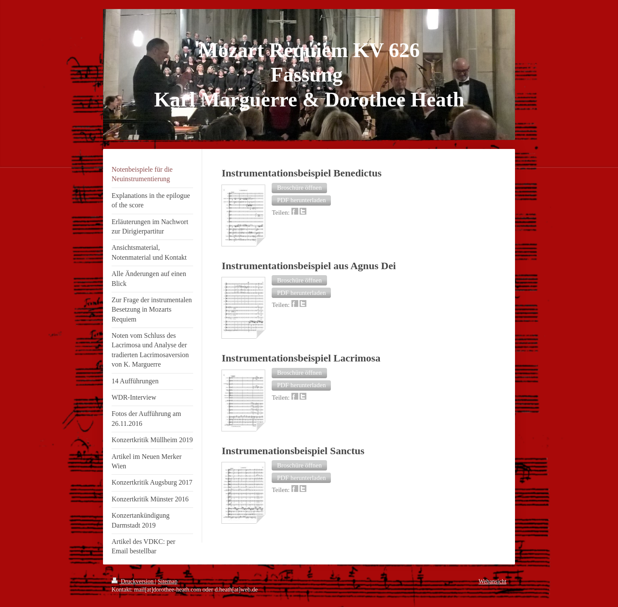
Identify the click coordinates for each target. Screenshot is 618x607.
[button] (299, 188)
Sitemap (168, 581)
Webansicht (492, 581)
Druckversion (133, 581)
